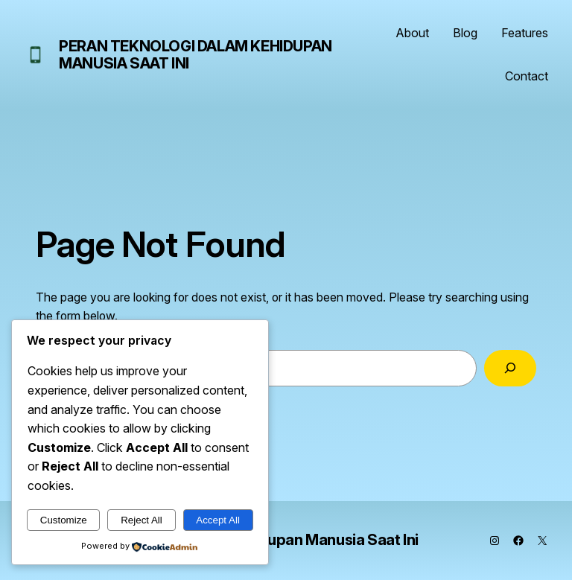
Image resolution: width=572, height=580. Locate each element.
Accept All (218, 520)
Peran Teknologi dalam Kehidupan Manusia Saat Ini (195, 54)
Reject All (141, 520)
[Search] (510, 368)
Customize (63, 520)
